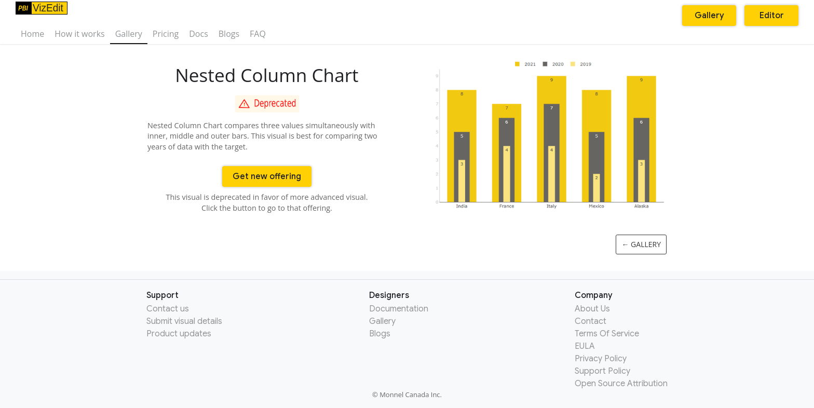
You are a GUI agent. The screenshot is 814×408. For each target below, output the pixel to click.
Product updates (178, 334)
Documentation (398, 309)
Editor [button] (771, 15)
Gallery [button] (709, 15)
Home (32, 33)
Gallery (128, 33)
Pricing (166, 33)
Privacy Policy (601, 358)
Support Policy (602, 371)
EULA (585, 346)
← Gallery (641, 244)
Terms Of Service (607, 334)
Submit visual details (184, 321)
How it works (79, 33)
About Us (592, 309)
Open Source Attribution (621, 383)
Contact (590, 321)
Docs (198, 33)
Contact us (167, 309)
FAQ (258, 33)
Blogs (229, 33)
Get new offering (267, 176)
